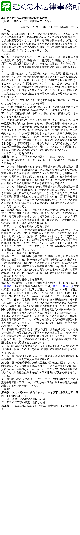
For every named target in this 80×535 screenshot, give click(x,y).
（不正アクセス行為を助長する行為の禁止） (26, 226)
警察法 (7, 286)
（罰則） (6, 389)
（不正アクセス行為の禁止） (17, 153)
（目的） (6, 30)
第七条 (5, 362)
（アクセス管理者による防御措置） (21, 253)
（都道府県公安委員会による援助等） (22, 279)
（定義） (6, 53)
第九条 (5, 405)
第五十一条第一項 (63, 286)
